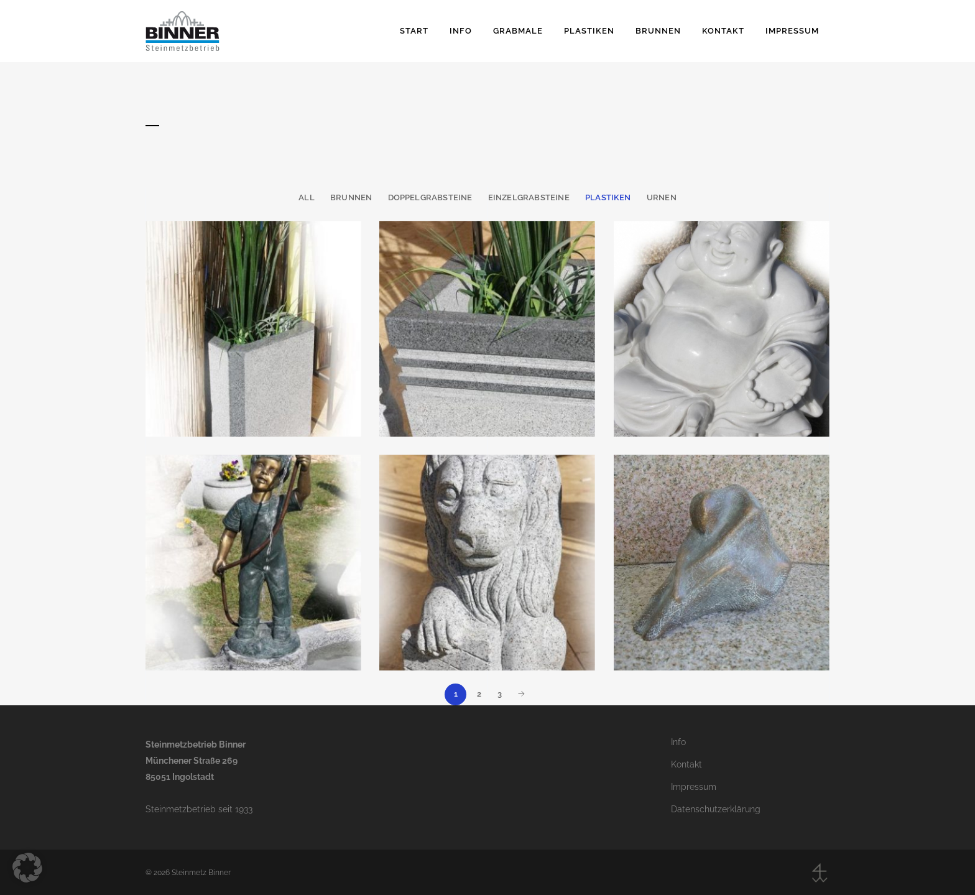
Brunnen (351, 197)
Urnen (662, 197)
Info (678, 742)
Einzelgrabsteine (529, 197)
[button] (27, 867)
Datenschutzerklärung (715, 809)
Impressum (693, 787)
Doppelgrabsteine (430, 197)
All (306, 197)
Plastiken (608, 197)
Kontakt (686, 764)
